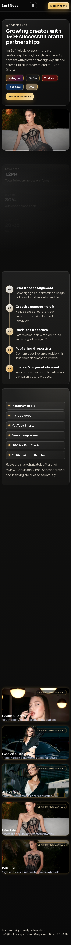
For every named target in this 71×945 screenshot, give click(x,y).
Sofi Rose (10, 6)
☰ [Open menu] (33, 6)
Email (31, 86)
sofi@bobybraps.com (17, 934)
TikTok (32, 78)
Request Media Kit (19, 96)
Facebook (14, 86)
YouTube (49, 78)
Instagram (14, 78)
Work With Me (58, 5)
